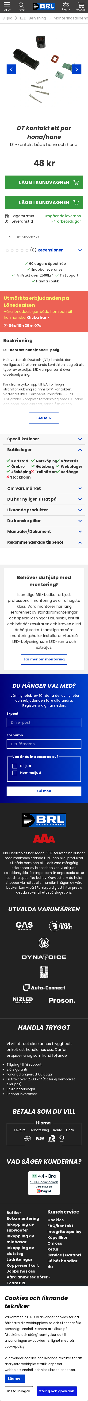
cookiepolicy (15, 1346)
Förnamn (15, 735)
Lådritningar (19, 1259)
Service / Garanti (64, 1255)
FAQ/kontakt (60, 1226)
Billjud (7, 18)
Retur (52, 1249)
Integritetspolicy (64, 1231)
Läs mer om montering (44, 659)
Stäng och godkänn (56, 1391)
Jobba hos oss (21, 1271)
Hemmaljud (26, 772)
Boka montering (23, 1218)
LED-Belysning (33, 18)
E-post (13, 713)
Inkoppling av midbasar (20, 1239)
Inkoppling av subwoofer (20, 1227)
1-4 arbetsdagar (65, 221)
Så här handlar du (62, 1264)
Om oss (54, 1243)
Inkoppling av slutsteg (20, 1250)
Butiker (14, 1212)
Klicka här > (38, 317)
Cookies (55, 1220)
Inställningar (18, 1391)
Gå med (44, 791)
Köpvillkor (57, 1237)
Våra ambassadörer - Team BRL (28, 1280)
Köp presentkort (23, 1265)
